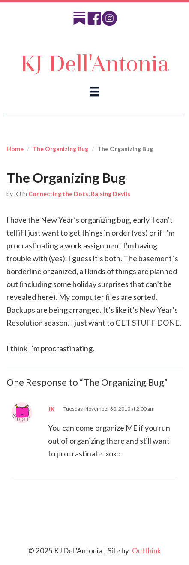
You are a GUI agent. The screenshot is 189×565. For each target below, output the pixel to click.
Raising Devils (110, 193)
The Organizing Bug (60, 148)
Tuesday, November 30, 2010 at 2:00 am (109, 408)
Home (15, 148)
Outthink (146, 550)
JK (51, 409)
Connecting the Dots (58, 193)
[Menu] (94, 91)
